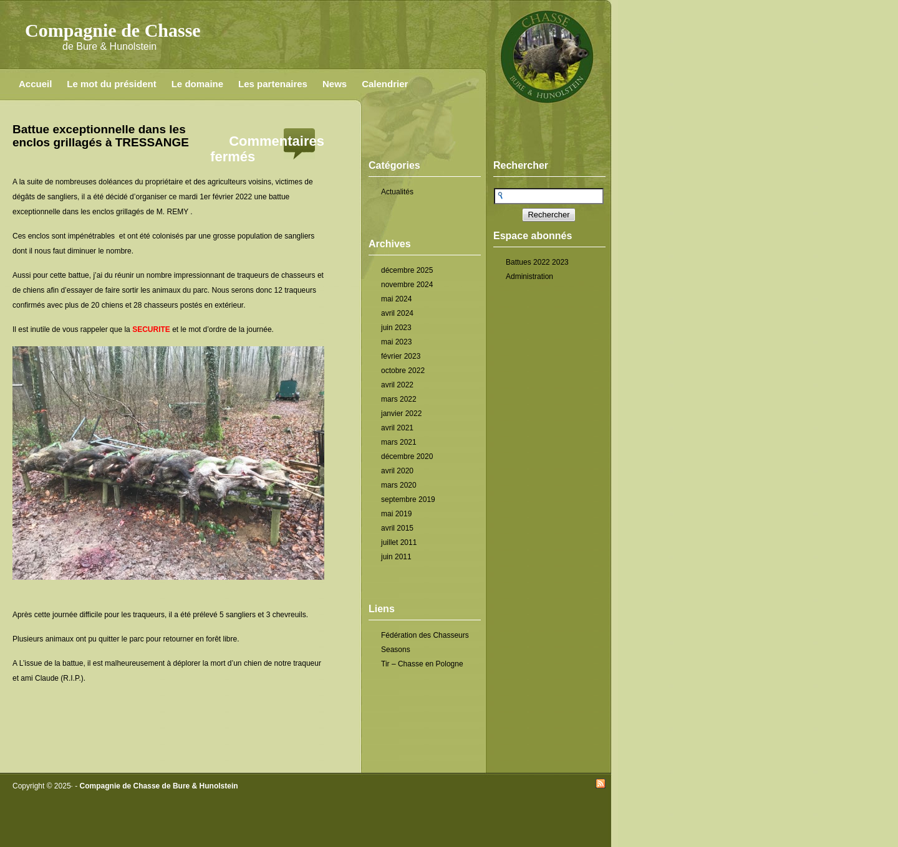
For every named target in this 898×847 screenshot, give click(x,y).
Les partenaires (272, 83)
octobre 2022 (403, 370)
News (334, 83)
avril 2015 (397, 528)
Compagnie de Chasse (113, 30)
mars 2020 (399, 485)
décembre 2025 (407, 270)
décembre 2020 (407, 456)
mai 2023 (396, 342)
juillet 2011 (399, 542)
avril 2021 (397, 428)
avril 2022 (397, 385)
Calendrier (385, 83)
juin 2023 (396, 327)
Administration (529, 276)
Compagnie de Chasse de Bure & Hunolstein (159, 786)
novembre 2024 (407, 284)
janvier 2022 (401, 413)
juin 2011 (396, 556)
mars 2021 (399, 442)
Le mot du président (111, 83)
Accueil (35, 83)
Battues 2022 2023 (537, 262)
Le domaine (197, 83)
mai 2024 (396, 299)
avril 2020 (397, 470)
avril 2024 (397, 313)
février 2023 (400, 356)
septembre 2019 (408, 499)
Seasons (395, 649)
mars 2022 (399, 399)
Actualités (397, 191)
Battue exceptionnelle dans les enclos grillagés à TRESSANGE (100, 136)
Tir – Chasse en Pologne (422, 664)
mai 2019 (396, 513)
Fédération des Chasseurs (425, 635)
